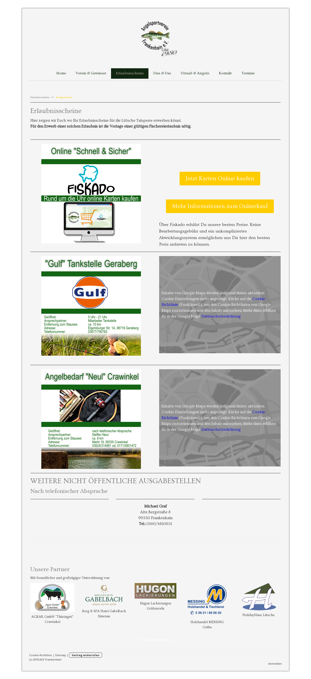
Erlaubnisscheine (130, 73)
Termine (248, 73)
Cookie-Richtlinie (40, 655)
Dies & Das (162, 73)
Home (61, 73)
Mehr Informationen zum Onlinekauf (220, 206)
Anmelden (275, 663)
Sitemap (60, 655)
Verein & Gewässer (91, 73)
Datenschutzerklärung (221, 316)
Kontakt (225, 73)
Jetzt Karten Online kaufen (220, 178)
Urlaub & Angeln (195, 73)
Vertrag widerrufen (85, 655)
